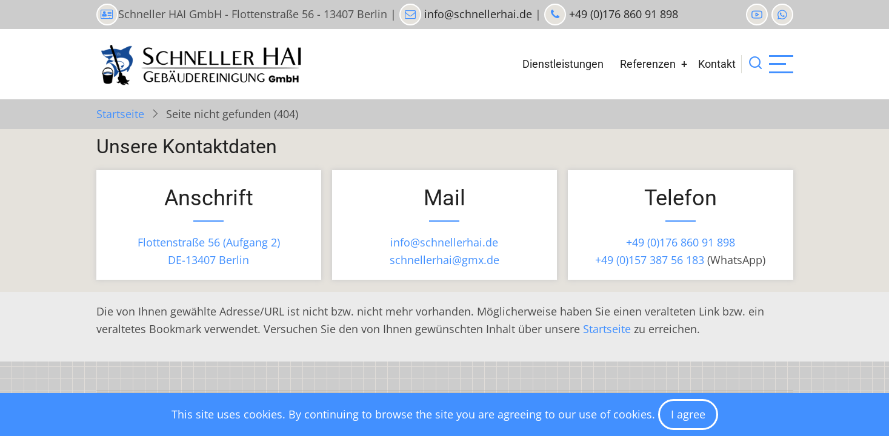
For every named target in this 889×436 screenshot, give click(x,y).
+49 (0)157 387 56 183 (649, 260)
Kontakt (717, 64)
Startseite (120, 114)
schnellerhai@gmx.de (444, 260)
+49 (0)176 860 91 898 (622, 14)
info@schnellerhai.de (476, 14)
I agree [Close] (688, 414)
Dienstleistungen (563, 64)
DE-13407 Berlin (208, 260)
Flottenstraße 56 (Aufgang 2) (209, 242)
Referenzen (648, 64)
